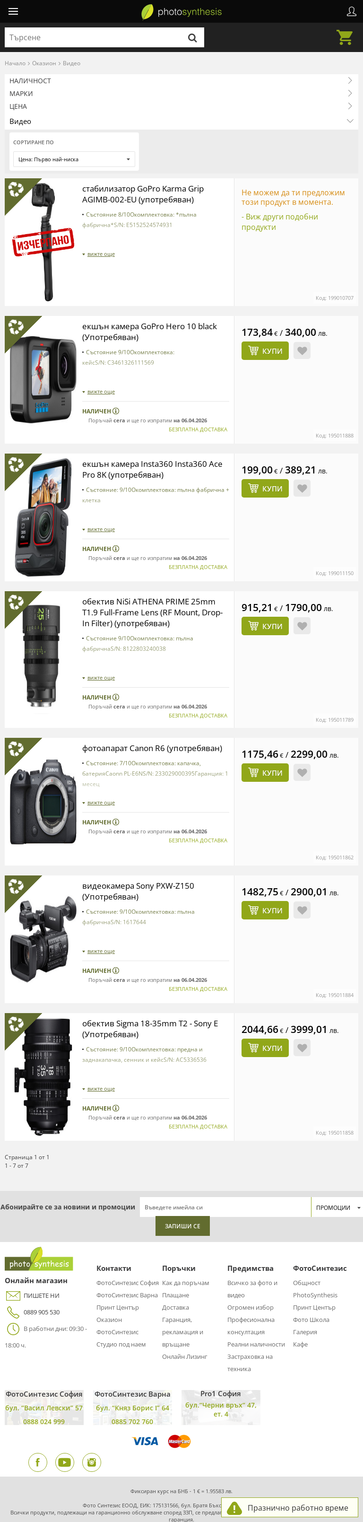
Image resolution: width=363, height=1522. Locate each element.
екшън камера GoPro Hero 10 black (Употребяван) (154, 293)
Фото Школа (311, 1272)
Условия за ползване (71, 1503)
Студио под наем (121, 1297)
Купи (272, 313)
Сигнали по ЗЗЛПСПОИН (184, 1513)
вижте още (101, 253)
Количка (347, 31)
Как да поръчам (185, 1235)
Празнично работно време (298, 1508)
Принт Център (117, 1260)
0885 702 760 (132, 1374)
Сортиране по (33, 142)
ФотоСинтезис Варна (127, 1247)
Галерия (305, 1284)
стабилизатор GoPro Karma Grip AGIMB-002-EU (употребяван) (148, 194)
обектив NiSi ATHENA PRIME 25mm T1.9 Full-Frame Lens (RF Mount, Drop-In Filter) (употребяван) (153, 570)
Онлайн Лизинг (184, 1309)
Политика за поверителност (137, 1503)
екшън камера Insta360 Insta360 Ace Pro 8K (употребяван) (148, 429)
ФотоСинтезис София (127, 1235)
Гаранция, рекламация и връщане (182, 1284)
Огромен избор (250, 1260)
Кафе (300, 1297)
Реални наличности (256, 1297)
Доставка (175, 1260)
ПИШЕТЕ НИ (32, 1248)
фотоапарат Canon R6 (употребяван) (126, 711)
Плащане (175, 1247)
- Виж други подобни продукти (280, 221)
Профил (351, 11)
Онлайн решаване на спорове (216, 1503)
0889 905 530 (32, 1265)
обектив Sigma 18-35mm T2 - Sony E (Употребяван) (155, 983)
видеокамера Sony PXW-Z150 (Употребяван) (141, 847)
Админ (32, 1503)
